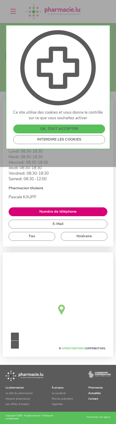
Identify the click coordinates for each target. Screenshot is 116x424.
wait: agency (104, 417)
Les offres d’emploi (17, 404)
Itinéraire (84, 236)
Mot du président (62, 399)
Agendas (57, 404)
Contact (93, 399)
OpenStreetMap (73, 348)
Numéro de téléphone (58, 212)
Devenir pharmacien (18, 399)
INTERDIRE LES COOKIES (59, 139)
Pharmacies (95, 387)
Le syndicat (59, 393)
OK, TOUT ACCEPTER (59, 129)
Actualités (94, 393)
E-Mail (58, 224)
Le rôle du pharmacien (19, 393)
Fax (32, 236)
